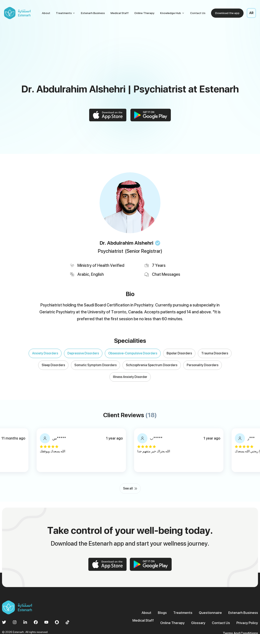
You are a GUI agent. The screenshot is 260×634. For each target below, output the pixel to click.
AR (251, 13)
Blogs (142, 605)
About (46, 13)
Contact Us (197, 13)
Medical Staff (119, 13)
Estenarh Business (93, 13)
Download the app (227, 13)
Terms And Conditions (241, 615)
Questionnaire (187, 605)
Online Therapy (144, 13)
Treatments (65, 13)
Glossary (162, 615)
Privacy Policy (208, 615)
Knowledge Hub (172, 13)
